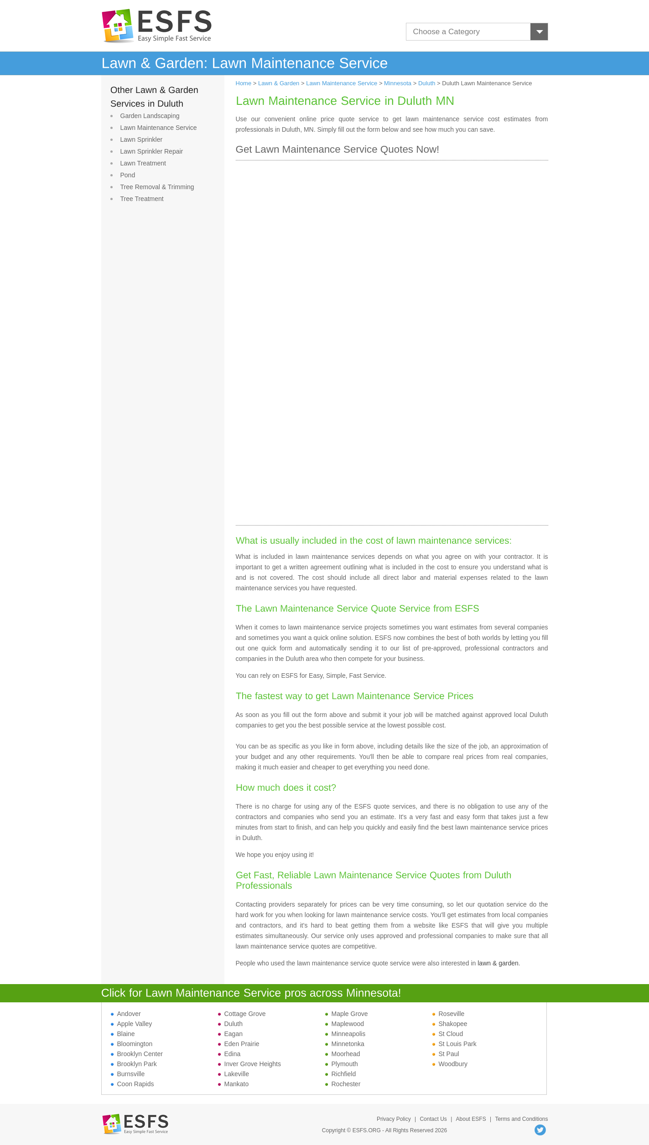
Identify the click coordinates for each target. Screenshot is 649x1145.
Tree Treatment (142, 198)
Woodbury (450, 1064)
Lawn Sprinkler (141, 139)
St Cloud (447, 1033)
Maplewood (344, 1023)
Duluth (427, 83)
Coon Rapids (132, 1084)
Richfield (340, 1074)
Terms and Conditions (521, 1119)
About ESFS (471, 1119)
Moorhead (342, 1053)
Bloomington (132, 1043)
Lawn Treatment (143, 163)
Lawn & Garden (278, 83)
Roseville (448, 1013)
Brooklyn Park (134, 1064)
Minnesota (397, 83)
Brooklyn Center (137, 1053)
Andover (126, 1013)
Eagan (230, 1033)
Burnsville (128, 1074)
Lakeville (233, 1074)
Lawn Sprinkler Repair (151, 151)
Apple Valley (131, 1023)
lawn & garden (498, 963)
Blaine (123, 1033)
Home (244, 83)
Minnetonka (344, 1043)
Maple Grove (346, 1013)
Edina (229, 1053)
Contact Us (433, 1119)
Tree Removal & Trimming (157, 187)
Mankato (233, 1084)
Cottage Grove (242, 1013)
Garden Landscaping (150, 115)
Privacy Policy (394, 1119)
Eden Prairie (239, 1043)
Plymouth (341, 1064)
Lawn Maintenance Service (158, 127)
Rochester (343, 1084)
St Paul (445, 1053)
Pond (127, 175)
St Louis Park (454, 1043)
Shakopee (449, 1023)
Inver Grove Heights (249, 1064)
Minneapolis (345, 1033)
